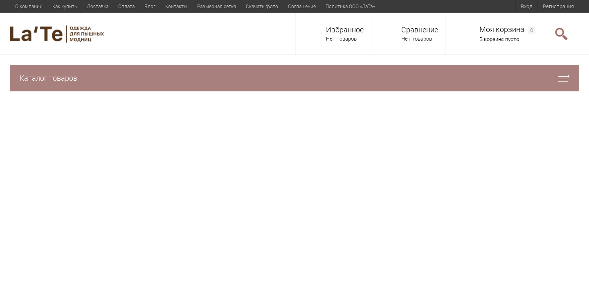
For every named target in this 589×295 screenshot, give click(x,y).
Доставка (97, 6)
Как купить (64, 6)
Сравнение (419, 29)
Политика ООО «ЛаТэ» (350, 6)
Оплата (126, 6)
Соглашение (302, 6)
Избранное (345, 29)
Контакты (176, 6)
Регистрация (558, 6)
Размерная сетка (216, 6)
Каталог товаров (294, 78)
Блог (149, 6)
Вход (527, 6)
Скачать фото (262, 6)
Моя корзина (507, 29)
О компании (29, 6)
